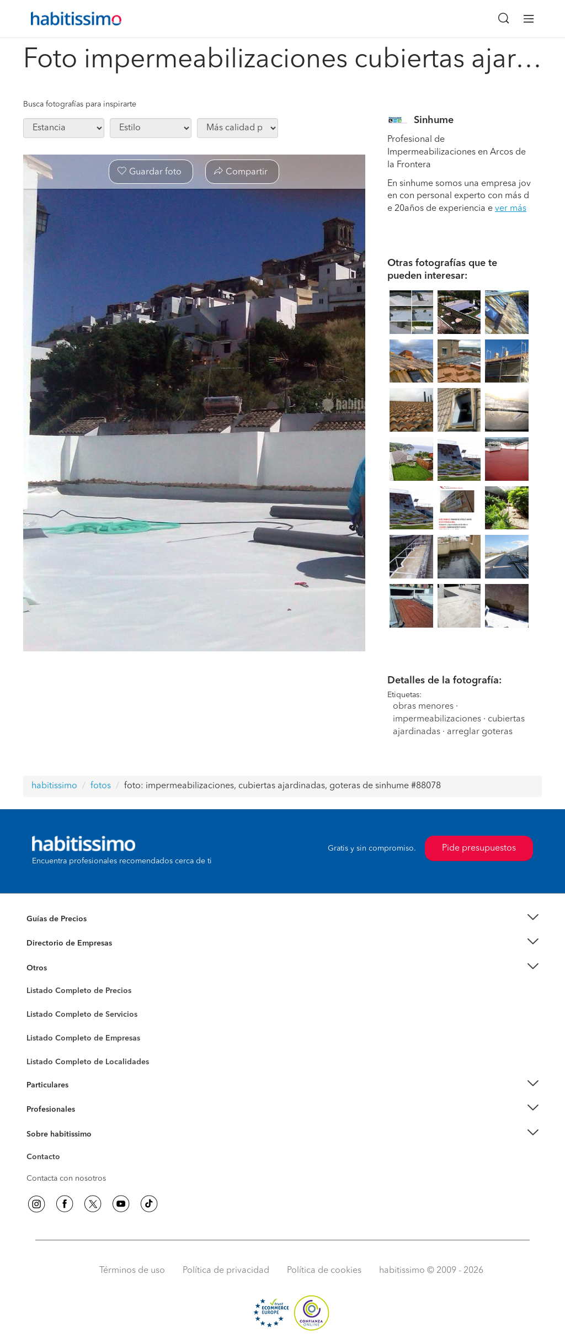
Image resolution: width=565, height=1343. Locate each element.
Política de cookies (324, 1270)
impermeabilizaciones (437, 719)
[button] (282, 919)
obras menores (423, 706)
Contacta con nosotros (66, 1178)
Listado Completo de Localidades (87, 1062)
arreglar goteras (480, 732)
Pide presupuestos (479, 848)
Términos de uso (132, 1270)
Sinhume (434, 120)
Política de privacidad (226, 1270)
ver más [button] (510, 208)
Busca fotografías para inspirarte (79, 104)
